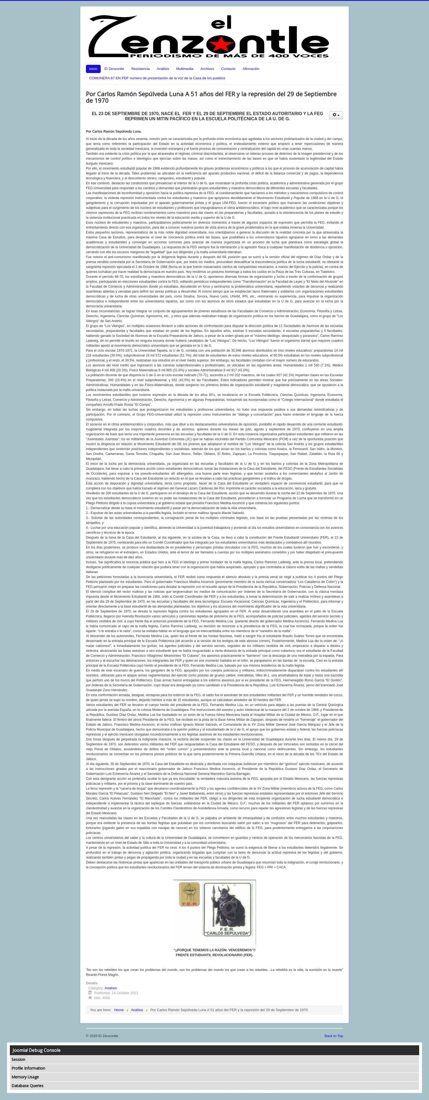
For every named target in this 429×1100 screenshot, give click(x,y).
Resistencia (140, 69)
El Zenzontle (114, 69)
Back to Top (333, 1036)
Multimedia (184, 69)
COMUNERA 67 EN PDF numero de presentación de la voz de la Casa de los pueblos (157, 78)
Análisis (163, 69)
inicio (93, 69)
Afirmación (251, 69)
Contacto (228, 69)
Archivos (207, 69)
